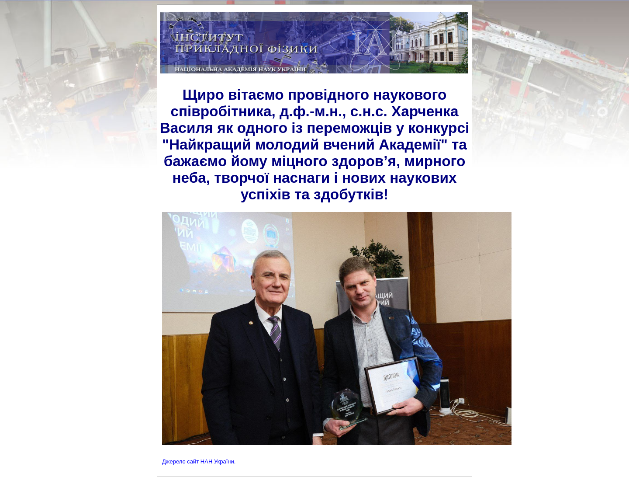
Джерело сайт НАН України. (198, 461)
